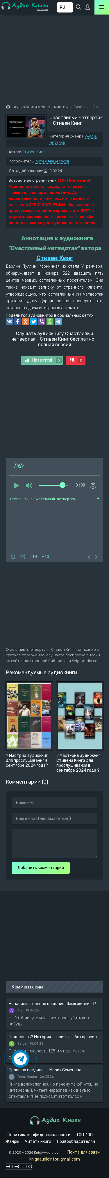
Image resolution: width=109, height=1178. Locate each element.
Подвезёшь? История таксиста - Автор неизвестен (54, 1036)
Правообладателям (76, 1141)
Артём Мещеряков (52, 161)
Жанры (12, 1141)
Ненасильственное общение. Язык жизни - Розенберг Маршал (54, 1003)
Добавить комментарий (40, 867)
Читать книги (38, 1141)
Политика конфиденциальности (39, 1134)
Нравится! (43, 360)
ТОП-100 (84, 1134)
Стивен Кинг (33, 152)
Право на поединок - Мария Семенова (45, 1070)
